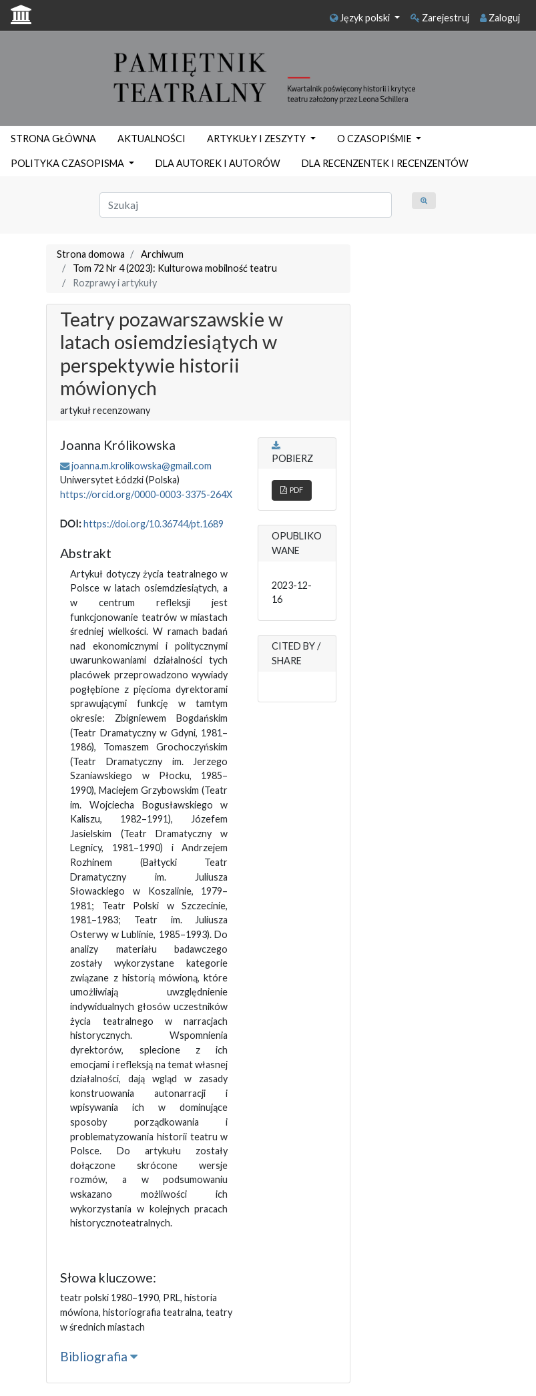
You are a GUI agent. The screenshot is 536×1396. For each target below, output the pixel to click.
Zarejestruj (440, 17)
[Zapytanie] (245, 205)
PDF (291, 489)
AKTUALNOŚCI (151, 138)
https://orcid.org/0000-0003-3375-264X (146, 494)
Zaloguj (500, 17)
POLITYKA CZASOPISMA (68, 163)
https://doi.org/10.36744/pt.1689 (153, 523)
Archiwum (162, 254)
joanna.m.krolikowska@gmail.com (141, 465)
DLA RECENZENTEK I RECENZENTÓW (385, 163)
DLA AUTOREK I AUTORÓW (218, 163)
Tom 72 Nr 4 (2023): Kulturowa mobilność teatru (175, 268)
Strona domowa (91, 254)
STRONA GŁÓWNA (53, 138)
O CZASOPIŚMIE (375, 138)
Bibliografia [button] (99, 1356)
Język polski (361, 17)
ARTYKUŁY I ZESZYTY (257, 138)
